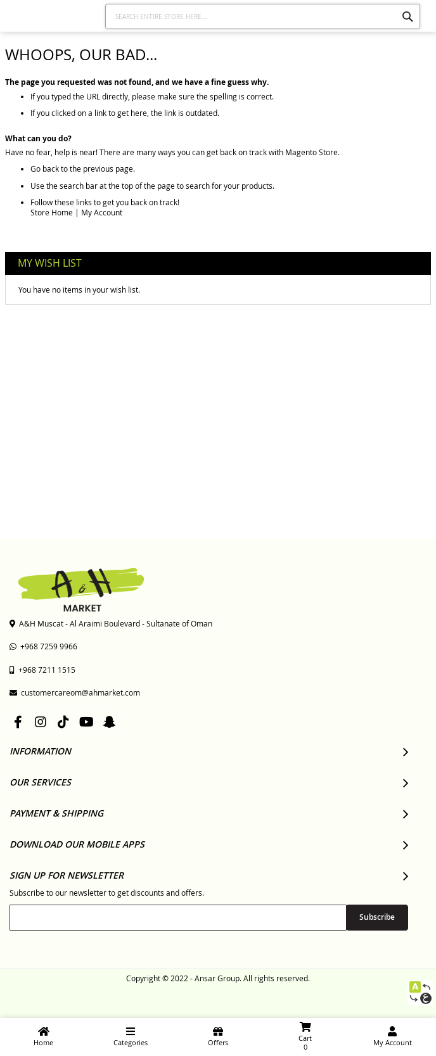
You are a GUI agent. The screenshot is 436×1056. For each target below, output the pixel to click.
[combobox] (262, 16)
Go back (44, 168)
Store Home (51, 212)
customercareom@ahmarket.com (75, 692)
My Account (101, 212)
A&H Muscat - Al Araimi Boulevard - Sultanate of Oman (111, 623)
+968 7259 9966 (43, 646)
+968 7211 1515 (42, 670)
